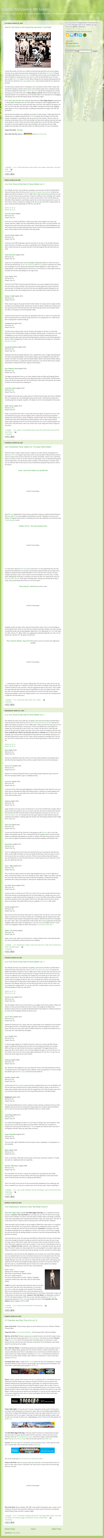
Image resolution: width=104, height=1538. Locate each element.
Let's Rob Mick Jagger (18, 1517)
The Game (24, 568)
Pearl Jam (8, 824)
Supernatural (29, 1517)
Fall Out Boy (50, 73)
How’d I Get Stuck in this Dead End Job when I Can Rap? (28, 27)
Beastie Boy (25, 75)
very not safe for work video (44, 924)
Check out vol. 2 (10, 210)
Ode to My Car (38, 1354)
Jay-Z (6, 1036)
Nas (14, 516)
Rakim (9, 516)
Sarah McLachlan (10, 388)
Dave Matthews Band (11, 368)
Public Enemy (46, 430)
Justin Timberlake (10, 1134)
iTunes (22, 1299)
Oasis (6, 276)
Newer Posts (10, 1529)
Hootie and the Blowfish (28, 264)
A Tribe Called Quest (32, 91)
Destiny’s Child (9, 296)
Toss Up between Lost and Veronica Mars (30, 1458)
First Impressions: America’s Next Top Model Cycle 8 (26, 1207)
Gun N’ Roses (9, 1016)
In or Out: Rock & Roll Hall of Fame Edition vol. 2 (24, 715)
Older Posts (56, 1529)
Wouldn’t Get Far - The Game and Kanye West (33, 526)
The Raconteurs (44, 901)
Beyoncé (19, 430)
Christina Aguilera (10, 520)
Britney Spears (22, 1071)
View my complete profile (73, 46)
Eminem (7, 801)
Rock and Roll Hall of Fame (53, 1190)
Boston (39, 264)
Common (32, 81)
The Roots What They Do (12, 578)
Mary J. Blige (9, 866)
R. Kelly (7, 907)
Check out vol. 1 (10, 208)
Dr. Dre (31, 1126)
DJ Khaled (32, 116)
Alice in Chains (11, 341)
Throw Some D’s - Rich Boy (27, 586)
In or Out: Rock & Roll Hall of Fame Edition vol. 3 (24, 184)
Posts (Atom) (16, 1533)
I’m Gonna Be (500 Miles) (23, 1332)
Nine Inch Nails (9, 235)
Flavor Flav (39, 430)
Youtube (38, 700)
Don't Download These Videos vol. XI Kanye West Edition (28, 447)
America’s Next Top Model (24, 1305)
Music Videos (28, 700)
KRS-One (11, 514)
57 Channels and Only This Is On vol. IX (21, 1320)
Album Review (33, 167)
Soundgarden (9, 323)
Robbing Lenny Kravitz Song (16, 1438)
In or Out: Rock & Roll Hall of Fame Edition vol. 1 (24, 962)
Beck (6, 750)
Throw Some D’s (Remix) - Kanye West (18, 641)
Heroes (52, 1515)
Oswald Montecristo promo (24, 1437)
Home (33, 1529)
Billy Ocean (29, 1361)
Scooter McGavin (73, 43)
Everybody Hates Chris (31, 1515)
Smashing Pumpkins (11, 347)
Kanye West (16, 79)
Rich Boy (51, 631)
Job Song (19, 130)
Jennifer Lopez (14, 815)
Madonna (8, 1060)
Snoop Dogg (8, 1115)
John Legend (23, 81)
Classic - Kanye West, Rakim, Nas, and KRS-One (33, 470)
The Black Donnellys (34, 1338)
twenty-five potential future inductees (40, 192)
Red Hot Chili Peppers (11, 1166)
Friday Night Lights (14, 1212)
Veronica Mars (43, 1517)
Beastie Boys (8, 844)
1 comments (8, 434)
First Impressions (37, 1305)
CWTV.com (51, 1297)
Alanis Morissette (10, 255)
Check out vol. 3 (10, 746)
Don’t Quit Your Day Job (16, 100)
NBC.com (16, 1395)
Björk (6, 1150)
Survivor (36, 1517)
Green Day (8, 781)
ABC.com (48, 1438)
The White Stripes (10, 885)
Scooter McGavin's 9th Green (25, 9)
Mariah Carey (9, 997)
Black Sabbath (19, 1085)
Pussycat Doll (13, 1340)
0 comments (8, 171)
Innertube (14, 1357)
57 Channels (20, 1515)
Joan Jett (7, 213)
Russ (50, 317)
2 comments (8, 949)
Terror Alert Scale (41, 134)
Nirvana (44, 832)
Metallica (7, 1077)
